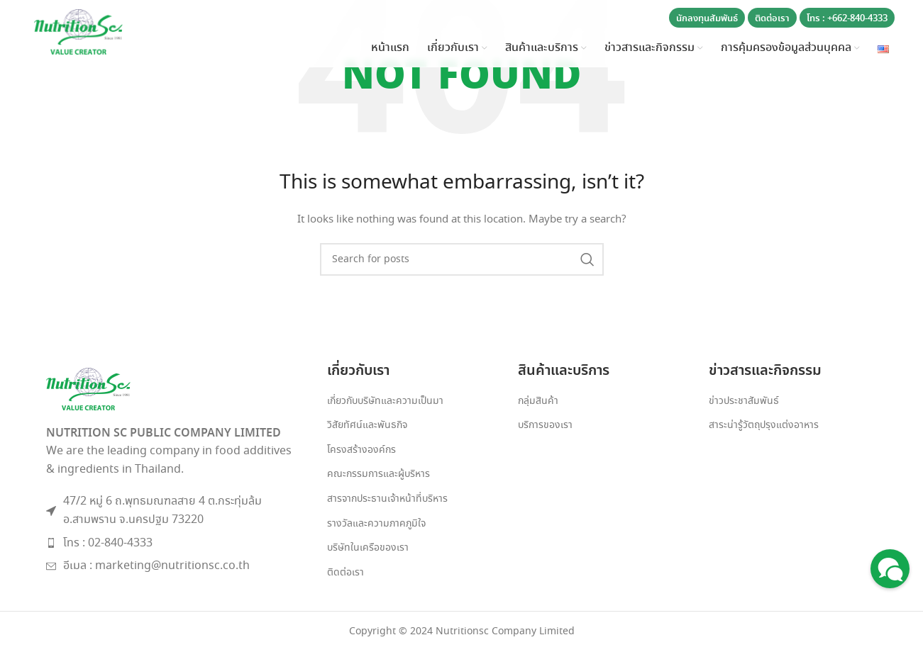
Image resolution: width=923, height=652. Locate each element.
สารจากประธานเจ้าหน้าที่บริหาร (387, 499)
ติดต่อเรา (772, 19)
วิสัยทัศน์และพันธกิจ (367, 425)
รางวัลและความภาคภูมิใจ (376, 524)
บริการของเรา (545, 425)
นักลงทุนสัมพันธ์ (707, 19)
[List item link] (172, 543)
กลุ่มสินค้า (538, 401)
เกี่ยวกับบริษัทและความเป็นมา (385, 401)
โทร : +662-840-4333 (847, 19)
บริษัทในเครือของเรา (368, 548)
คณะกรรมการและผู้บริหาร (378, 474)
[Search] (462, 259)
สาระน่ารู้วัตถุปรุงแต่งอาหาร (764, 425)
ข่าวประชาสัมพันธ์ (744, 401)
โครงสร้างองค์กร (361, 450)
